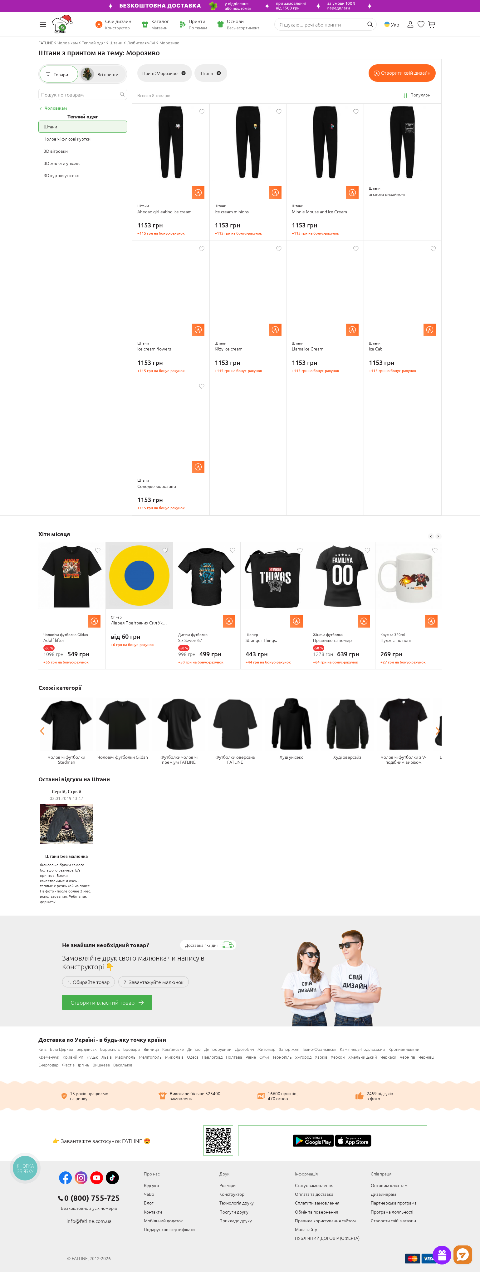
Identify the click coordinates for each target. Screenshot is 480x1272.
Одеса (192, 1057)
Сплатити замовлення (317, 1203)
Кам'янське (173, 1049)
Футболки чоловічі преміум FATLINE (179, 759)
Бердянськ (86, 1049)
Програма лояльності (392, 1212)
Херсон (338, 1057)
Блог (149, 1203)
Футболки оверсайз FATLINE (235, 759)
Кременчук (48, 1057)
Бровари (131, 1049)
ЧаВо (149, 1194)
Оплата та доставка (314, 1194)
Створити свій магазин (393, 1220)
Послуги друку (233, 1212)
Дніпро (194, 1049)
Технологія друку (236, 1203)
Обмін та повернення (316, 1212)
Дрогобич (244, 1049)
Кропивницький (404, 1049)
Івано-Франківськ (319, 1049)
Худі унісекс (291, 756)
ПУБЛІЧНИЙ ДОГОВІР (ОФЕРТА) (327, 1238)
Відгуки (151, 1185)
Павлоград (212, 1057)
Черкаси (388, 1057)
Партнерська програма (394, 1203)
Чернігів (407, 1057)
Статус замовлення (314, 1185)
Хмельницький (362, 1057)
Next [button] (438, 536)
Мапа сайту (306, 1229)
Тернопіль (282, 1057)
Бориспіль (110, 1049)
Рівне (251, 1057)
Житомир (266, 1049)
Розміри (227, 1185)
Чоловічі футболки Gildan (122, 756)
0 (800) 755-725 (92, 1198)
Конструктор (231, 1194)
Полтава (234, 1057)
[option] (72, 605)
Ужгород (303, 1057)
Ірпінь (83, 1065)
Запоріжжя (289, 1049)
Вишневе (101, 1065)
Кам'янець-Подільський (362, 1049)
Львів (106, 1057)
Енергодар (48, 1065)
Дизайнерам (383, 1194)
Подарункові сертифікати (169, 1229)
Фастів (68, 1065)
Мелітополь (150, 1057)
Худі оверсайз (347, 756)
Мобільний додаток (163, 1220)
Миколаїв (174, 1057)
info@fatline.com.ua (88, 1221)
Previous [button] (431, 536)
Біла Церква (61, 1049)
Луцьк (92, 1057)
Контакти (153, 1212)
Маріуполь (125, 1057)
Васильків (122, 1065)
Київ (42, 1049)
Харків (321, 1057)
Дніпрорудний (218, 1049)
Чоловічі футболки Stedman (66, 759)
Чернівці (426, 1057)
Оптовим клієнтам (389, 1185)
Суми (264, 1057)
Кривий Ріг (73, 1057)
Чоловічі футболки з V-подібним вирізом (403, 759)
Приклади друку (235, 1220)
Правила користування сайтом (325, 1220)
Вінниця (151, 1049)
